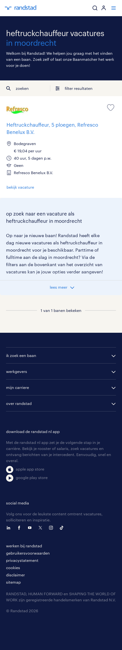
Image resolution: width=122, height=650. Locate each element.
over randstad (19, 403)
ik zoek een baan (21, 355)
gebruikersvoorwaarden (28, 553)
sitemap (13, 582)
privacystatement (22, 560)
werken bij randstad (24, 545)
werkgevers (16, 371)
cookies (13, 567)
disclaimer (15, 575)
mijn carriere (17, 387)
